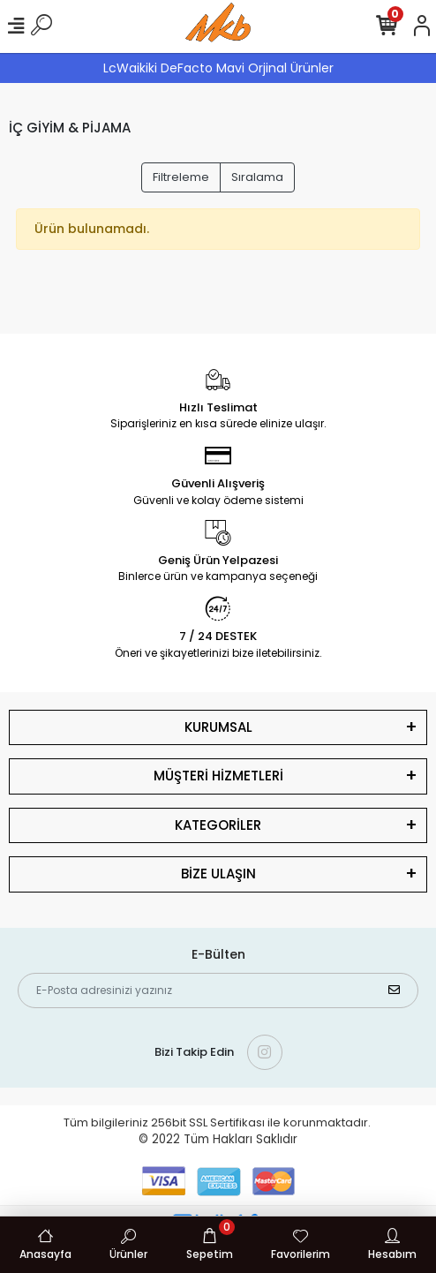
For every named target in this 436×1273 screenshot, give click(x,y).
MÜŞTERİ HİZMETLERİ (218, 775)
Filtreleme (181, 177)
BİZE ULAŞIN (218, 873)
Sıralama (257, 177)
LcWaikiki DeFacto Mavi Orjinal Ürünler (218, 68)
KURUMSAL (218, 727)
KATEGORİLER (218, 825)
